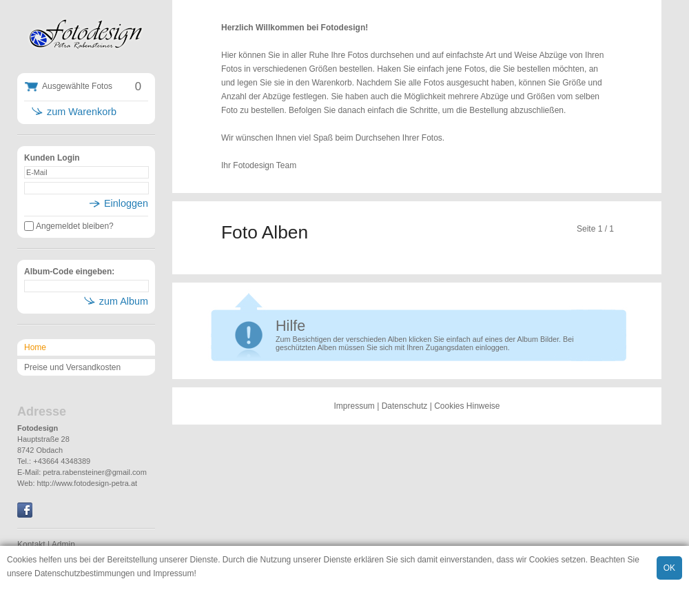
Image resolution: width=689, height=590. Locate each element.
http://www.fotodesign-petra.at (87, 483)
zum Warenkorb (81, 111)
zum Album (123, 301)
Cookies (22, 559)
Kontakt (31, 544)
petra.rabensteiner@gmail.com (95, 472)
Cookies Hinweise (467, 406)
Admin (63, 544)
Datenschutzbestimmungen (84, 573)
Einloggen (126, 203)
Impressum (173, 573)
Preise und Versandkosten (72, 367)
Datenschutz (405, 406)
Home (35, 347)
